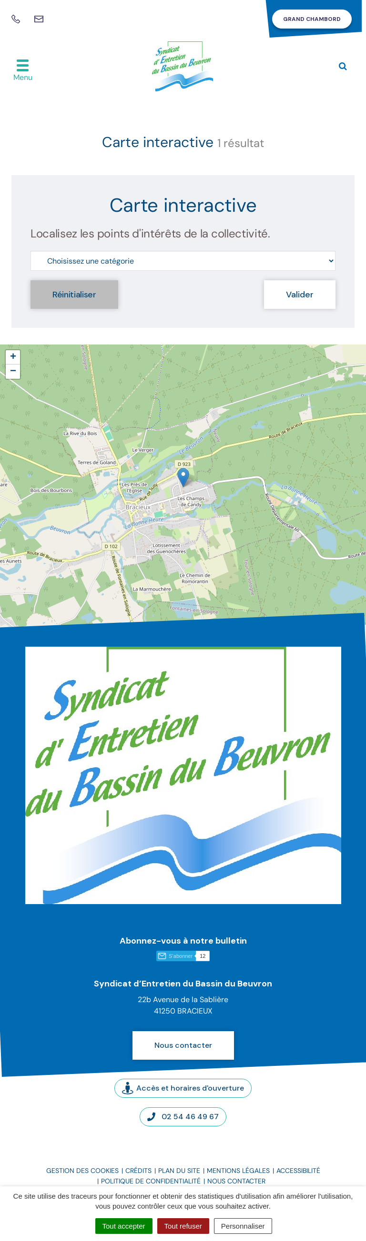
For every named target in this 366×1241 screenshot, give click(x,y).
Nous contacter (183, 1045)
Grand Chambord (312, 19)
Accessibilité (298, 1170)
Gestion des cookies (82, 1170)
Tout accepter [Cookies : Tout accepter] (123, 1226)
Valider (300, 294)
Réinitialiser (74, 294)
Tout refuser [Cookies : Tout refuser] (183, 1226)
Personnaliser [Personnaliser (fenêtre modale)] (243, 1226)
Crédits (138, 1170)
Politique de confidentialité (151, 1181)
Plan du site (179, 1170)
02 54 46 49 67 (183, 1117)
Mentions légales (238, 1170)
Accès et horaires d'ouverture (183, 1088)
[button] (183, 477)
